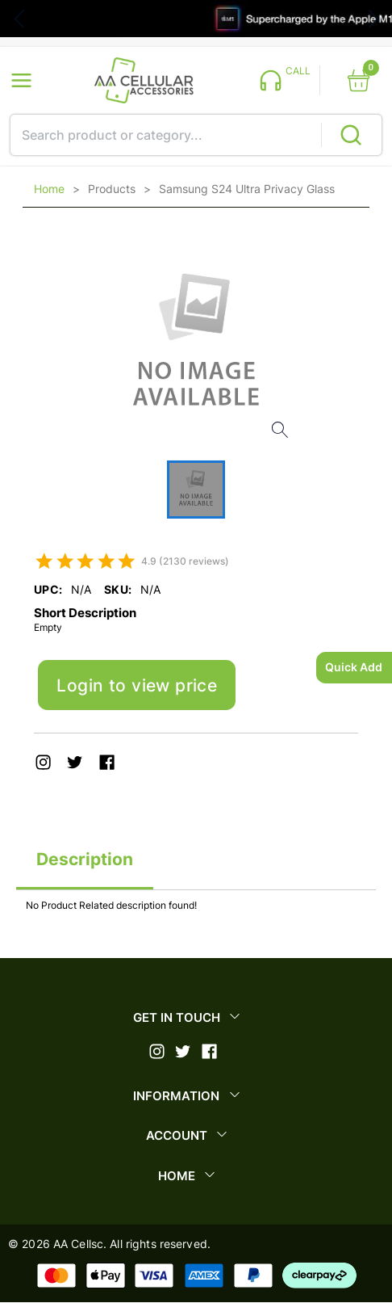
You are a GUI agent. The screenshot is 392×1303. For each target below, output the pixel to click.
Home (49, 189)
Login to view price (136, 685)
